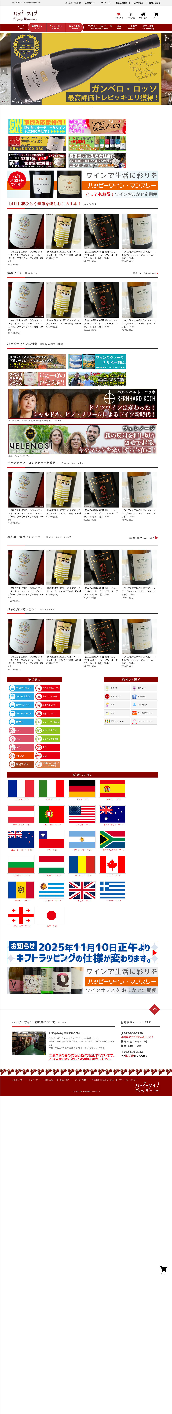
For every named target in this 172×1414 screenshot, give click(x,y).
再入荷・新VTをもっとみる (143, 537)
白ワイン (111, 688)
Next (168, 71)
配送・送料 (64, 1080)
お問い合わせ (154, 3)
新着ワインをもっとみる (145, 273)
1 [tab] (80, 107)
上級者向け (139, 705)
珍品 (109, 713)
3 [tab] (84, 107)
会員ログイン (89, 3)
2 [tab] (82, 107)
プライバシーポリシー (128, 1080)
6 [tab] (90, 107)
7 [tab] (92, 107)
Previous (4, 71)
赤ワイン (138, 688)
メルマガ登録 (137, 3)
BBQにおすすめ (114, 721)
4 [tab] (86, 107)
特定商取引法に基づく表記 (102, 1080)
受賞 (109, 705)
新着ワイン (112, 696)
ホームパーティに (142, 721)
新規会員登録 (121, 3)
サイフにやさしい (142, 713)
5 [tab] (88, 107)
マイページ (105, 3)
